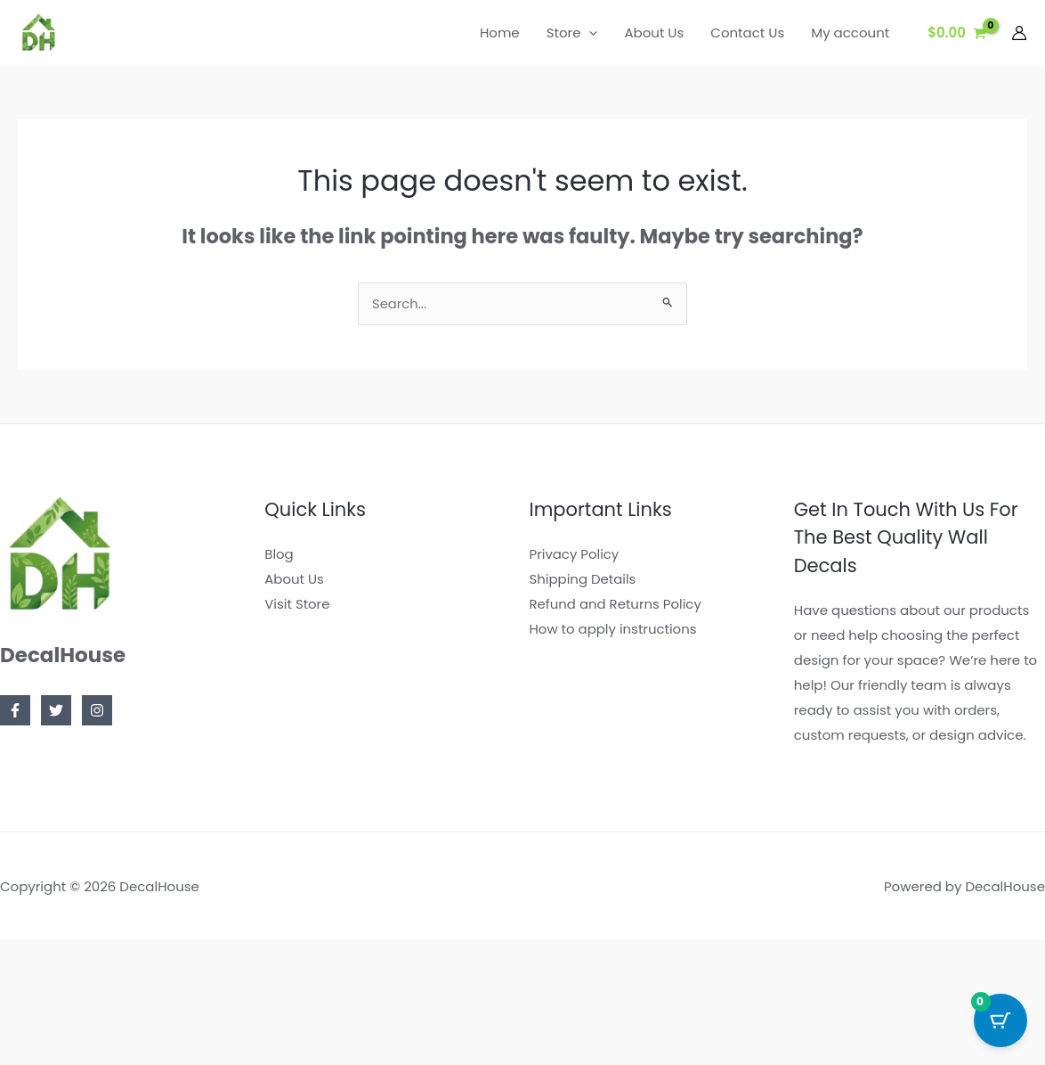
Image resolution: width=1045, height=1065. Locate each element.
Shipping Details (583, 579)
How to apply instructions (614, 629)
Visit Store (297, 604)
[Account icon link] (1019, 33)
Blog (279, 554)
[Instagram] (97, 711)
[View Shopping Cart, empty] (956, 33)
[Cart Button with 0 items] (1000, 1020)
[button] (588, 33)
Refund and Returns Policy (616, 604)
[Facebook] (15, 711)
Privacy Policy (575, 554)
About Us (294, 579)
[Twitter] (56, 711)
